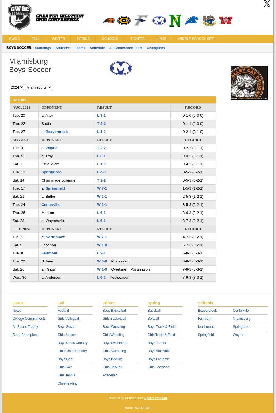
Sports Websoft (155, 398)
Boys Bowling (113, 359)
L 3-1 (101, 115)
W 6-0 (102, 261)
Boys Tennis (157, 343)
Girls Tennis (66, 375)
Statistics (63, 48)
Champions (156, 48)
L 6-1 (101, 213)
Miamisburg (241, 319)
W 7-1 (102, 188)
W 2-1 (102, 196)
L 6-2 (101, 277)
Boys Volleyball (159, 351)
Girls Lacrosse (158, 367)
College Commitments (29, 319)
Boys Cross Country (73, 343)
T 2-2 (101, 123)
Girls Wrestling (113, 335)
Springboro (51, 172)
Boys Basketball (114, 310)
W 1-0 (102, 245)
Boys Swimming (114, 343)
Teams (80, 48)
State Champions (25, 335)
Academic (110, 375)
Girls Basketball (114, 319)
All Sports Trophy (25, 327)
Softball (153, 319)
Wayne (51, 148)
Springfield (55, 188)
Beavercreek (57, 132)
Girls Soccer (67, 335)
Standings (43, 48)
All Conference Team (125, 48)
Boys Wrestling (114, 327)
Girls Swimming (114, 351)
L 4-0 (101, 172)
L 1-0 (101, 132)
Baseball (154, 310)
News (17, 310)
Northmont (55, 237)
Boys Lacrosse (159, 359)
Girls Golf (65, 367)
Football (64, 310)
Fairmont (49, 253)
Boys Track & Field (162, 327)
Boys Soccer (67, 327)
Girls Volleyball (69, 319)
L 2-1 (101, 253)
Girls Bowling (112, 367)
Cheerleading (67, 383)
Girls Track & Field (161, 335)
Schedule (97, 48)
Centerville (50, 204)
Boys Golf (65, 359)
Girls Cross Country (72, 351)
